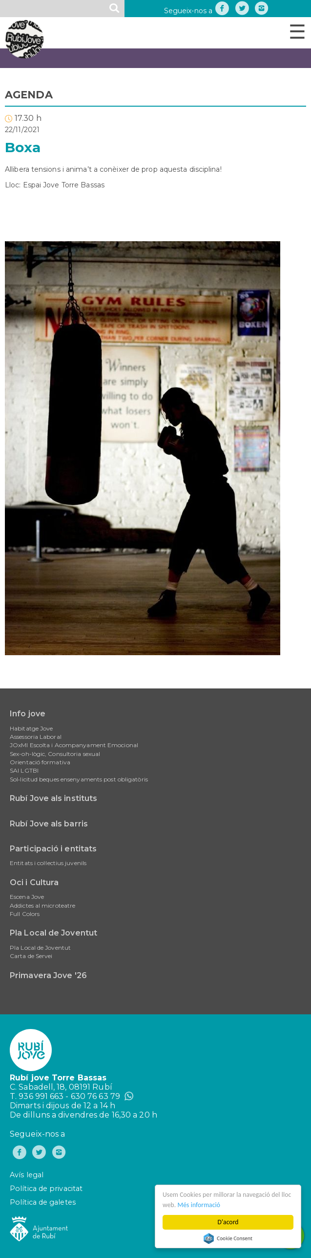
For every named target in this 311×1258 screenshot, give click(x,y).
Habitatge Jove (31, 728)
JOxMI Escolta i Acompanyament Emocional (74, 745)
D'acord (228, 1222)
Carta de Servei (31, 956)
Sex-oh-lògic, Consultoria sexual (55, 753)
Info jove (27, 713)
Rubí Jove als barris (49, 823)
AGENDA (29, 95)
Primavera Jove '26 (48, 975)
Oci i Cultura (34, 882)
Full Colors (25, 913)
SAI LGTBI (24, 770)
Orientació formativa (40, 762)
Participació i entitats (53, 848)
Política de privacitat (46, 1188)
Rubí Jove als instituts (53, 798)
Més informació (199, 1205)
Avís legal (26, 1174)
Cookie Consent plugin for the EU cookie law (228, 1238)
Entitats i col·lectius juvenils (48, 863)
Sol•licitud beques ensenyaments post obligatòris (79, 779)
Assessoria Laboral (36, 736)
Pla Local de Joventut (53, 933)
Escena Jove (27, 896)
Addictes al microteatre (42, 905)
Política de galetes (43, 1202)
